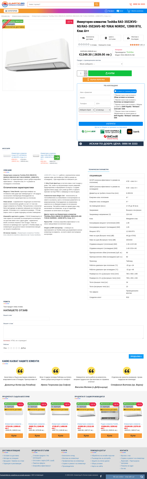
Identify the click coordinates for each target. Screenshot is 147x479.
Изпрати (110, 124)
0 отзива (93, 45)
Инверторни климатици (20, 16)
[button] (57, 158)
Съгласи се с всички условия (125, 91)
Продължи (135, 355)
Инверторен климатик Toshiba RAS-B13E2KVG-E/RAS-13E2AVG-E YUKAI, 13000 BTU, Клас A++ (133, 423)
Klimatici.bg (5, 16)
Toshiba (129, 52)
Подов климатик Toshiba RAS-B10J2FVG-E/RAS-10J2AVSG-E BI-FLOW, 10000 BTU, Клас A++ (110, 423)
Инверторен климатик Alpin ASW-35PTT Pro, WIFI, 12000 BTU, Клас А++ (61, 423)
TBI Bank (135, 107)
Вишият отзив (8, 324)
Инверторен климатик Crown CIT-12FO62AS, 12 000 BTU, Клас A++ (19, 155)
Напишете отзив (104, 45)
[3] (14, 347)
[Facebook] (101, 475)
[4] (16, 347)
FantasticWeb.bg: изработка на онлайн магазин (15, 474)
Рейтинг (6, 343)
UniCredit (117, 109)
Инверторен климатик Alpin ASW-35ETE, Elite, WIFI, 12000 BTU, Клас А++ (49, 156)
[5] (19, 347)
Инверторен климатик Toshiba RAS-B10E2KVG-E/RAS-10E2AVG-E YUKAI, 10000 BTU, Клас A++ (86, 423)
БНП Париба (126, 107)
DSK (123, 109)
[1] (8, 347)
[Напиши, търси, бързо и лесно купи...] (96, 4)
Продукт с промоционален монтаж (89, 60)
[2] (11, 347)
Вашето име (7, 315)
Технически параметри (98, 170)
